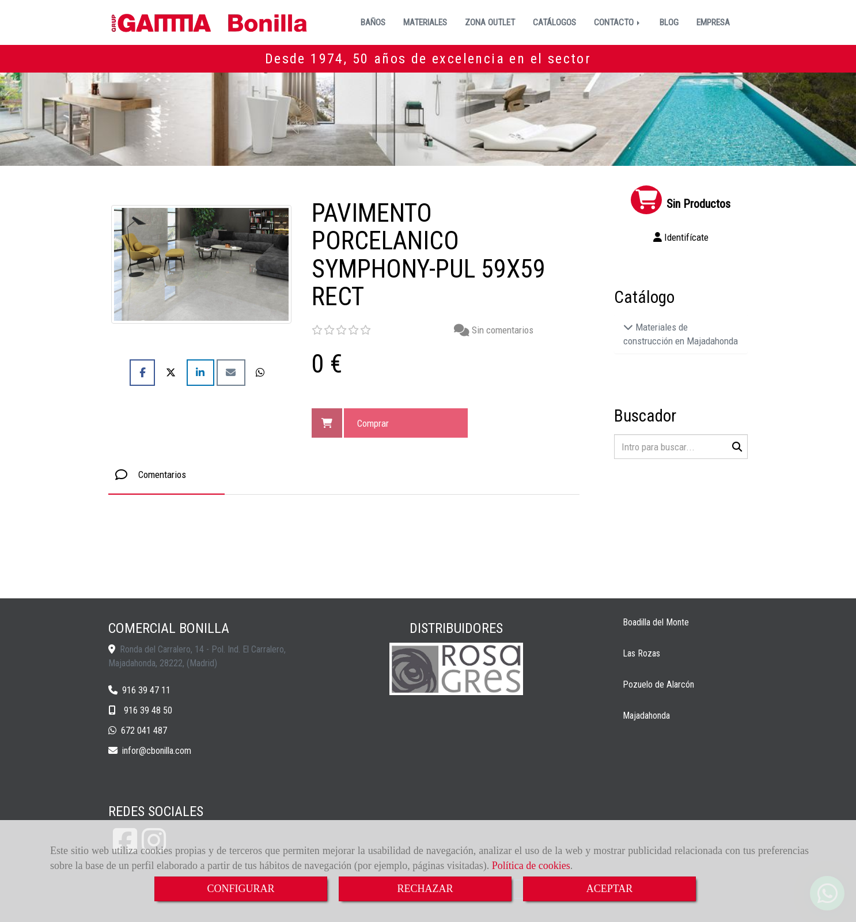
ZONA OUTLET (490, 22)
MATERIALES (425, 22)
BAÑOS (373, 22)
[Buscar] (681, 446)
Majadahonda (646, 715)
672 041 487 (144, 730)
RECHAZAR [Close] (425, 888)
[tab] (166, 475)
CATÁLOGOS (554, 22)
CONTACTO (618, 22)
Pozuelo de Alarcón (658, 684)
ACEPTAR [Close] (609, 888)
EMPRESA (713, 22)
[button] (681, 237)
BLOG (669, 22)
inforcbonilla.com (156, 750)
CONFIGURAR (240, 888)
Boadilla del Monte (656, 622)
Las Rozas (641, 653)
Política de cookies (531, 865)
